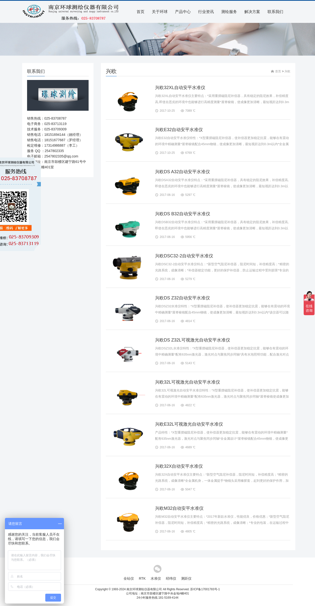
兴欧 (287, 71)
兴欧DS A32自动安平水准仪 (182, 171)
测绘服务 (229, 12)
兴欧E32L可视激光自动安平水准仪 (189, 424)
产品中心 (183, 12)
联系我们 (275, 12)
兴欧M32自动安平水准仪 (179, 508)
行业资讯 (206, 12)
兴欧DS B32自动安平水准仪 (182, 213)
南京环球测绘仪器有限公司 (144, 589)
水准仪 (156, 578)
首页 (140, 12)
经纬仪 (171, 578)
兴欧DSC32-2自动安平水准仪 (184, 255)
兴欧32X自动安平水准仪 (179, 466)
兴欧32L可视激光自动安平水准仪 (187, 382)
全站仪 (129, 578)
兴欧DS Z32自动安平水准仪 (182, 297)
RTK (142, 578)
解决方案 (252, 12)
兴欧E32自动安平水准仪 (179, 129)
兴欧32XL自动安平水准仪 (180, 87)
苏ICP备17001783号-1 (205, 589)
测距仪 (186, 578)
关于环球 (160, 12)
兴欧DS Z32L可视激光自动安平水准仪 (192, 340)
